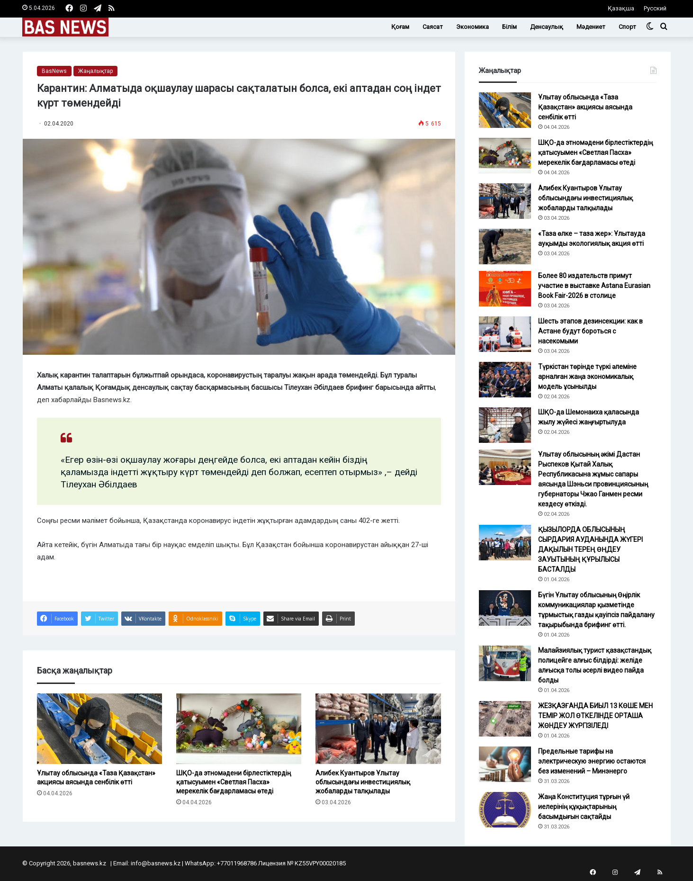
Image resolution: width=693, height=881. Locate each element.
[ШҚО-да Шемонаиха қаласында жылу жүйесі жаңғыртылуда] (505, 425)
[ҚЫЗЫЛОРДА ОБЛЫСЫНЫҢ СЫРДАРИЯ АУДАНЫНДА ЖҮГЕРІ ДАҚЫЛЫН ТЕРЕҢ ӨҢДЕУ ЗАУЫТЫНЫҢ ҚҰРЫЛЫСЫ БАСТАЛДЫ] (505, 542)
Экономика (472, 26)
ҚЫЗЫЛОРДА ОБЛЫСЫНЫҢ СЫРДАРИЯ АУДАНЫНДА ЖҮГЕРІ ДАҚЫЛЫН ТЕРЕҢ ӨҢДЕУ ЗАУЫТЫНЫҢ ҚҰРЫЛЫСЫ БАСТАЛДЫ (590, 549)
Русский (655, 8)
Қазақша (621, 8)
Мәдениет (590, 26)
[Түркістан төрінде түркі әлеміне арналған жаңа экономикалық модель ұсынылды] (505, 379)
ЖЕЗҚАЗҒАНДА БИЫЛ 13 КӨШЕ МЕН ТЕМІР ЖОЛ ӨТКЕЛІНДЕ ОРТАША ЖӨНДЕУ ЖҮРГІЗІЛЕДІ (595, 715)
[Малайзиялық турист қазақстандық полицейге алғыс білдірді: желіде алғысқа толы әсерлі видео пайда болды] (505, 663)
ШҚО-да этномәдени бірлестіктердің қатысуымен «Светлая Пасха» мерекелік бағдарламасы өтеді (233, 782)
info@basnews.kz (155, 863)
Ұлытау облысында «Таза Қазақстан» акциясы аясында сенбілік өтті (585, 107)
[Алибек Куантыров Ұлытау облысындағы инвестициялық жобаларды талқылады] (378, 728)
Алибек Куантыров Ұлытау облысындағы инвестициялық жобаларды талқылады (362, 782)
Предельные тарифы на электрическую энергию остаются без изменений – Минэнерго (592, 761)
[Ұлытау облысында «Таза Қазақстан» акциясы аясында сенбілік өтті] (99, 728)
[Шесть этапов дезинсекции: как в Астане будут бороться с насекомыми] (505, 334)
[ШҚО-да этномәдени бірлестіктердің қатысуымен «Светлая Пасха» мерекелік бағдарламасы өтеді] (238, 728)
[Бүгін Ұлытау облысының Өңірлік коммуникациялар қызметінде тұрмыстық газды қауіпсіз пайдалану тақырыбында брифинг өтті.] (505, 608)
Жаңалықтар (95, 71)
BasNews (54, 71)
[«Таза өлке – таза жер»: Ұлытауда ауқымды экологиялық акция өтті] (505, 246)
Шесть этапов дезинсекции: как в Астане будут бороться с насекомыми (590, 331)
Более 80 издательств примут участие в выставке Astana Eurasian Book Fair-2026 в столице (594, 285)
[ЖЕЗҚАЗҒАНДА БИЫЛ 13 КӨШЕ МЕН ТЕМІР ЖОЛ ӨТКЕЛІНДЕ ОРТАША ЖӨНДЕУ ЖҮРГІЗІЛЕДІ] (505, 719)
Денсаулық (546, 26)
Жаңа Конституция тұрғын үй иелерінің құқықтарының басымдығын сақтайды (584, 806)
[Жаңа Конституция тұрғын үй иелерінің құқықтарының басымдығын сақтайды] (505, 809)
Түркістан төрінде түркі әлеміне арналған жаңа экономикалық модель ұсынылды (587, 376)
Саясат (433, 26)
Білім (509, 26)
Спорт (627, 26)
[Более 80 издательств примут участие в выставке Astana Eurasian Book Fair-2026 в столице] (505, 288)
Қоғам (400, 26)
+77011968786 (237, 863)
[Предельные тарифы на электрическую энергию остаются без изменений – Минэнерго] (505, 764)
